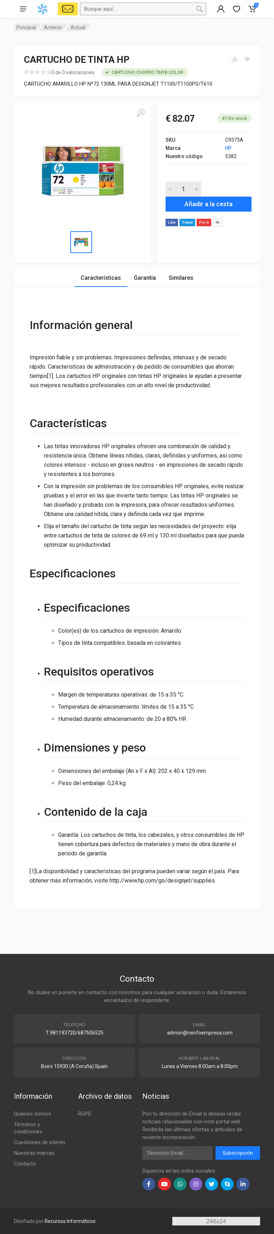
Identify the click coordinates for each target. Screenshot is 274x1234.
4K (217, 222)
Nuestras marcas (34, 1153)
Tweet (187, 222)
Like (172, 222)
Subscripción (238, 1153)
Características (101, 277)
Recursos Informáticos (70, 1221)
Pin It (204, 222)
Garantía (145, 277)
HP (228, 148)
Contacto (25, 1163)
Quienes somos (32, 1114)
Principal (26, 27)
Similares (181, 277)
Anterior (53, 27)
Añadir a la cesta (208, 204)
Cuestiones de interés (39, 1142)
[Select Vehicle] (68, 8)
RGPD (84, 1114)
